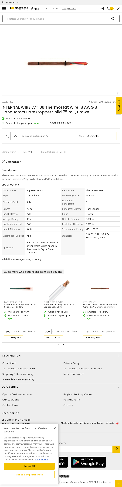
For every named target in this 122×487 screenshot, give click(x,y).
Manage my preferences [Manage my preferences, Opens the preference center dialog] (29, 474)
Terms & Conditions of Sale (18, 368)
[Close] (54, 428)
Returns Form (71, 399)
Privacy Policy (71, 363)
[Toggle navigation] (4, 9)
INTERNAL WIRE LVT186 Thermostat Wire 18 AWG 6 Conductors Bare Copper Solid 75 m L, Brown (100, 306)
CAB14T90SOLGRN (14, 302)
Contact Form (10, 404)
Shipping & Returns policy (18, 373)
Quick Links (61, 386)
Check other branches (61, 122)
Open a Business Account (17, 394)
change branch (69, 8)
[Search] (61, 18)
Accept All (29, 466)
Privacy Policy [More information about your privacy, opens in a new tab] (41, 459)
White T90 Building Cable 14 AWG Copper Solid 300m (60, 305)
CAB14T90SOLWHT (53, 302)
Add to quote (89, 136)
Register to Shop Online (77, 394)
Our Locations (10, 399)
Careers (68, 404)
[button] (58, 344)
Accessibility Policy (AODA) (18, 379)
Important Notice (73, 373)
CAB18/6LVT (89, 302)
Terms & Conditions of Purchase (82, 368)
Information (61, 355)
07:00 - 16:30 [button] (48, 8)
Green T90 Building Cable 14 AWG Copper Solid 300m (20, 305)
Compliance (9, 363)
